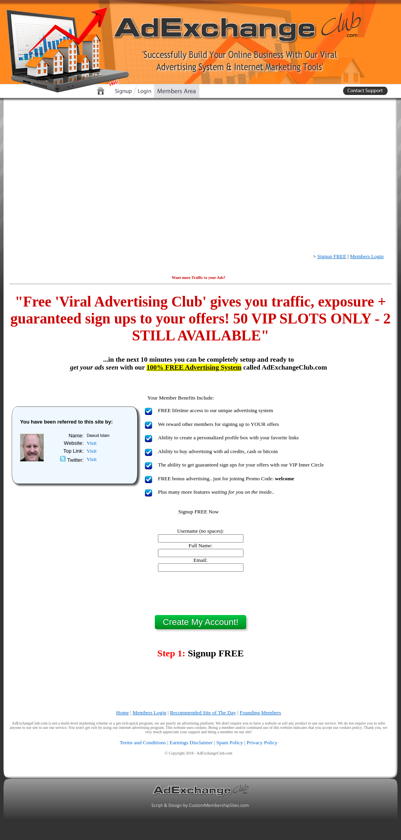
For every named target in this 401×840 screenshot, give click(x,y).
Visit (92, 443)
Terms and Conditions (143, 742)
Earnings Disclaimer (191, 742)
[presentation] (200, 593)
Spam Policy (229, 742)
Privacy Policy (262, 742)
